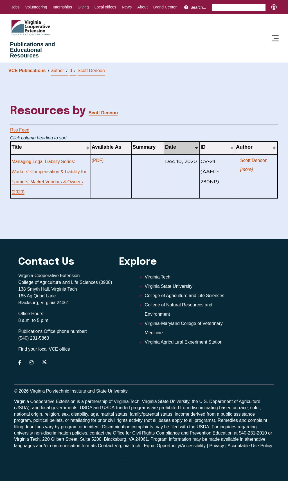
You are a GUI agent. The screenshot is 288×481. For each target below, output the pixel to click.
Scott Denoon (91, 70)
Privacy (216, 445)
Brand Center (165, 7)
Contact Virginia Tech (119, 445)
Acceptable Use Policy (250, 445)
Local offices (105, 7)
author (59, 70)
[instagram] (147, 462)
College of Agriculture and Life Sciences (184, 295)
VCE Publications (28, 70)
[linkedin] (154, 462)
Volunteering (36, 7)
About (142, 7)
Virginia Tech (157, 277)
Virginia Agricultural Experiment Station (183, 342)
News (127, 7)
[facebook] (134, 462)
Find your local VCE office (44, 349)
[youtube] (161, 462)
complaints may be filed (155, 426)
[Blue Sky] (127, 462)
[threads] (140, 462)
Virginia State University (169, 286)
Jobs (15, 7)
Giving (83, 7)
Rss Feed (19, 130)
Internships (62, 7)
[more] (246, 169)
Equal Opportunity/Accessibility (175, 445)
